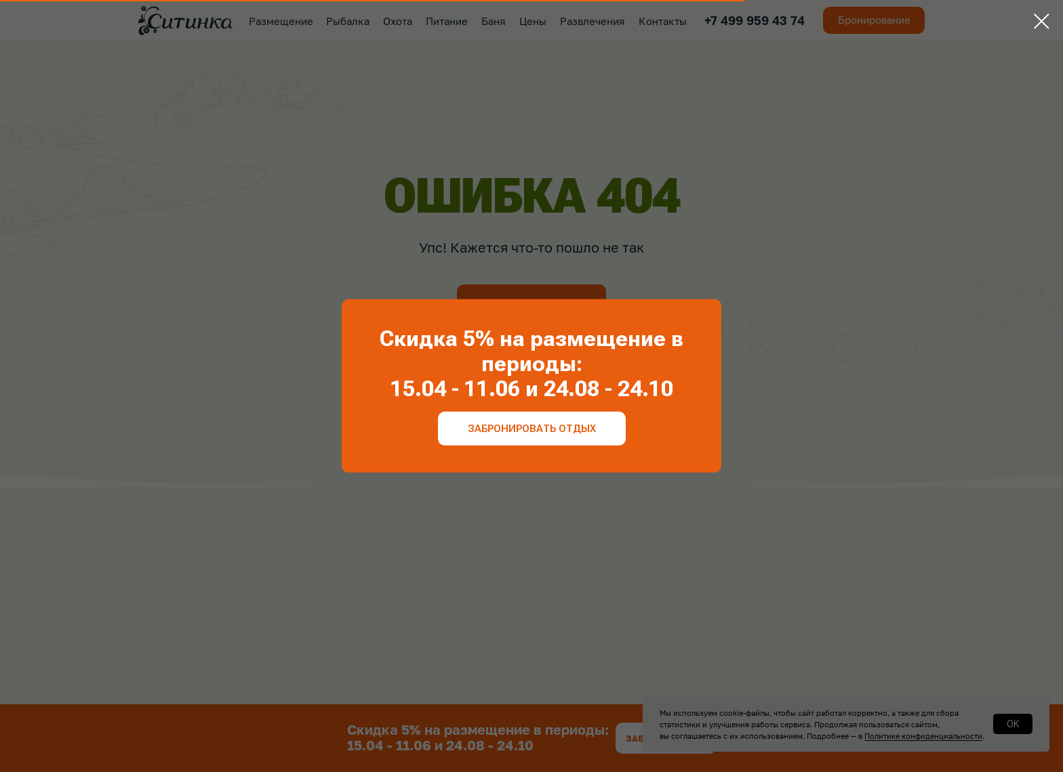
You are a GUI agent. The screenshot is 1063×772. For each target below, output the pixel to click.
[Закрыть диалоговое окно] (1041, 21)
